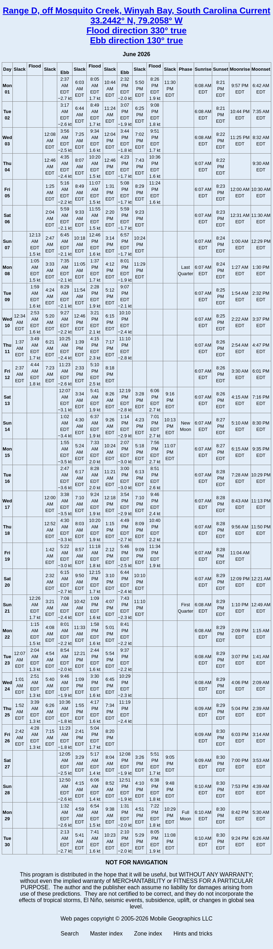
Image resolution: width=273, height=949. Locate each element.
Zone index (148, 934)
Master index (106, 934)
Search (70, 934)
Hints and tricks (192, 934)
